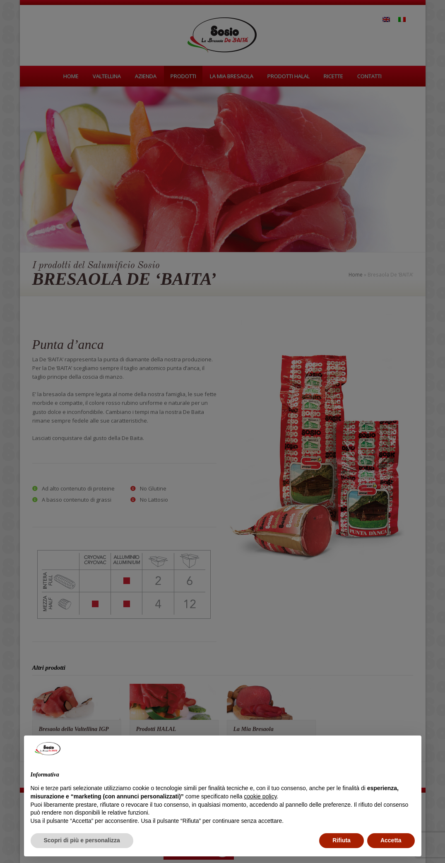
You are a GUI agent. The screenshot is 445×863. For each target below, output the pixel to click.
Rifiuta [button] (341, 840)
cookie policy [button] (260, 796)
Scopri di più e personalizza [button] (82, 840)
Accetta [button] (391, 840)
